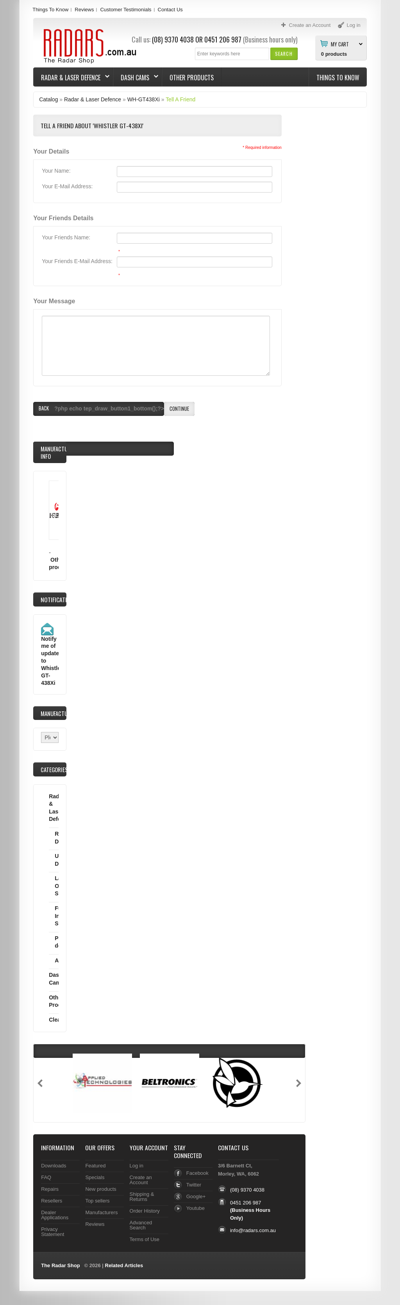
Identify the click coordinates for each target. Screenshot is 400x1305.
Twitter (193, 1185)
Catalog (48, 99)
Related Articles (124, 1265)
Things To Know (50, 9)
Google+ (195, 1196)
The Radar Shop (60, 1265)
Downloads (53, 1166)
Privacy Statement (52, 1231)
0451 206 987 (222, 39)
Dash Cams (135, 77)
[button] (283, 54)
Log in (136, 1166)
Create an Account (141, 1179)
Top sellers (97, 1201)
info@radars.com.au (253, 1230)
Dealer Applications (54, 1215)
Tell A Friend (180, 99)
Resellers (51, 1201)
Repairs (50, 1189)
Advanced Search (141, 1225)
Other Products (192, 77)
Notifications (59, 599)
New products (100, 1189)
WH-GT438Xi (143, 99)
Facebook (197, 1173)
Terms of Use (144, 1239)
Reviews (84, 9)
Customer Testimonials (125, 9)
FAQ (46, 1177)
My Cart (340, 44)
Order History (145, 1211)
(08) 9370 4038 (173, 39)
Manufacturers (101, 1212)
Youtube (195, 1208)
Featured (95, 1166)
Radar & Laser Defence (71, 77)
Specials (94, 1177)
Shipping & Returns (142, 1196)
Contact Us (170, 9)
